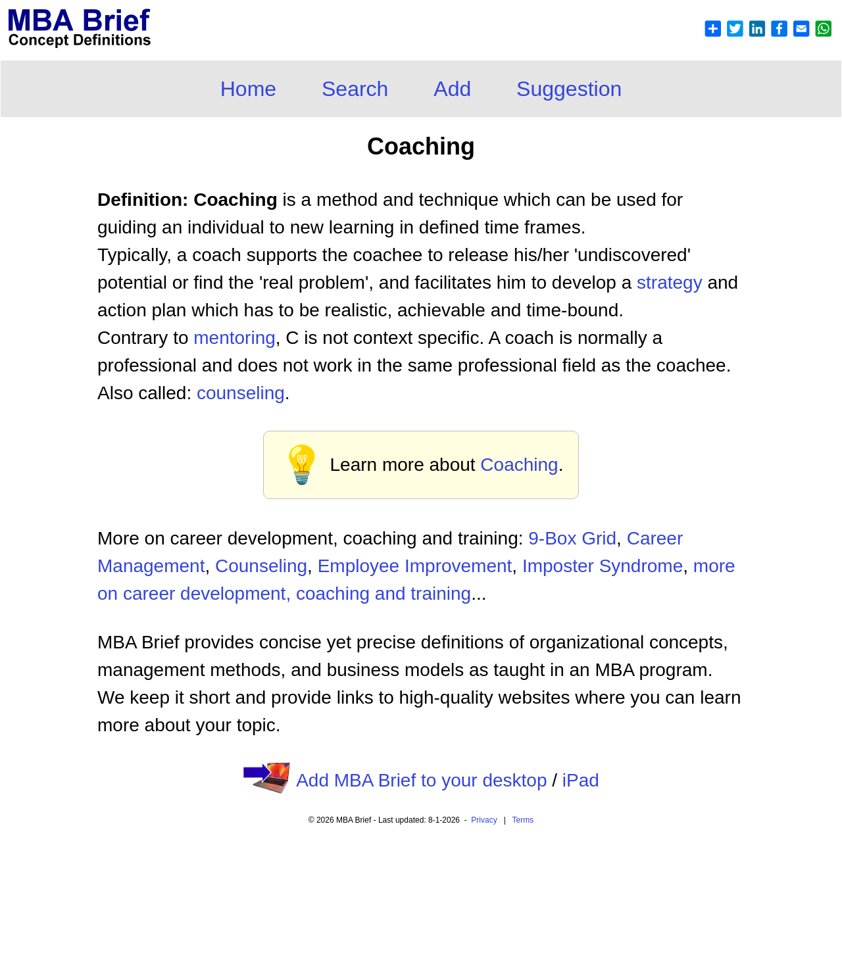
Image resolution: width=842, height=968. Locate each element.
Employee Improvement (415, 566)
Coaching (519, 464)
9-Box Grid (572, 538)
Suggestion (569, 89)
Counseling (261, 566)
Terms (523, 820)
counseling (241, 393)
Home (248, 89)
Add (452, 89)
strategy (670, 282)
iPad (580, 780)
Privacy (484, 820)
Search (355, 89)
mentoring (234, 337)
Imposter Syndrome (602, 566)
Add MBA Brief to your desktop (421, 780)
